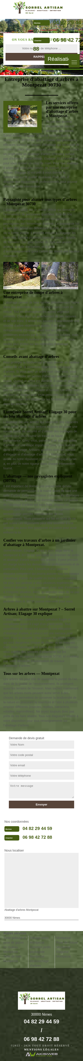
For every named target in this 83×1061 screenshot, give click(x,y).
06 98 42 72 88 (37, 837)
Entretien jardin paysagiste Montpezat (40, 951)
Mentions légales (41, 1049)
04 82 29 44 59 (37, 828)
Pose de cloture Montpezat (67, 945)
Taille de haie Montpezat (12, 959)
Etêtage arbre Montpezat (39, 940)
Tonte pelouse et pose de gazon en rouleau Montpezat (14, 945)
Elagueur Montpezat (63, 954)
